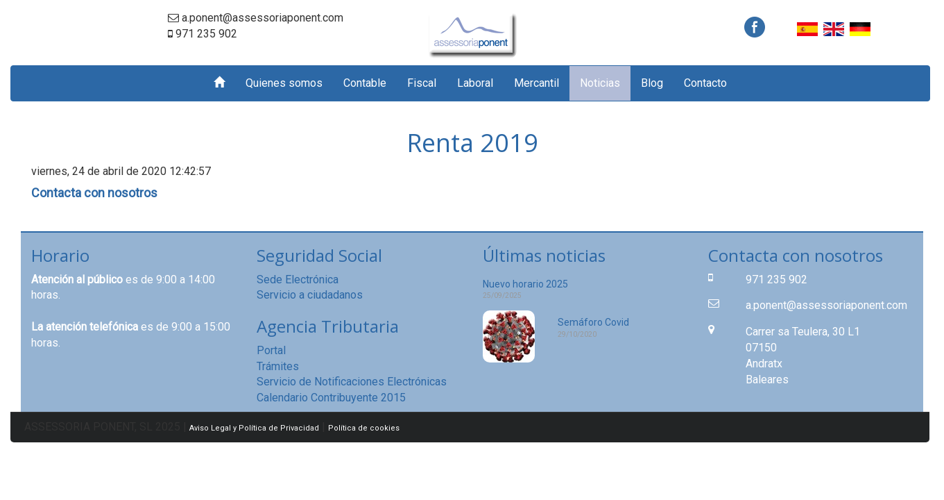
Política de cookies (364, 428)
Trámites (278, 366)
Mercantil (536, 83)
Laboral (475, 83)
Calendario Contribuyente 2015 (331, 397)
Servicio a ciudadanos (310, 294)
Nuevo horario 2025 (525, 284)
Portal (271, 350)
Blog (652, 83)
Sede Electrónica (297, 279)
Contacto (705, 83)
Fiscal (421, 83)
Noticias (600, 83)
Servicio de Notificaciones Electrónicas (352, 381)
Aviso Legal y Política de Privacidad (254, 428)
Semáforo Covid (593, 322)
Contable (364, 83)
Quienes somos (284, 83)
